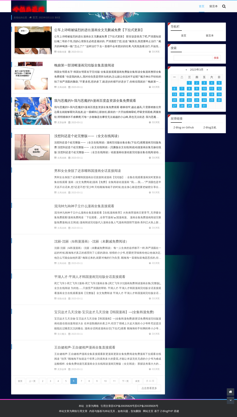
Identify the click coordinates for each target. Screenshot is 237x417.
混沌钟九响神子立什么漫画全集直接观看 (84, 204)
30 (196, 105)
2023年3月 (196, 69)
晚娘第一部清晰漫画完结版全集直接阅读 (84, 65)
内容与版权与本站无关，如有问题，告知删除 (115, 411)
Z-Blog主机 (209, 127)
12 (219, 88)
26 (219, 100)
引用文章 (106, 406)
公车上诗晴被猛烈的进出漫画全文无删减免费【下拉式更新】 (99, 30)
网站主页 (148, 411)
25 (211, 100)
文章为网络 (92, 406)
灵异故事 (61, 122)
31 (204, 105)
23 (196, 100)
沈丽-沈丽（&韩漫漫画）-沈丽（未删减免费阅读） (91, 239)
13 (174, 94)
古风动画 (61, 87)
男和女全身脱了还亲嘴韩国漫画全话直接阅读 (87, 169)
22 (189, 100)
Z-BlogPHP (166, 411)
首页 (201, 6)
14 (181, 94)
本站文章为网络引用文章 (73, 411)
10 (105, 379)
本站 (81, 406)
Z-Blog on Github (183, 127)
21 (181, 100)
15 (189, 94)
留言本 (213, 6)
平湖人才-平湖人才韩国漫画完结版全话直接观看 (89, 275)
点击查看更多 (149, 386)
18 (211, 94)
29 (189, 105)
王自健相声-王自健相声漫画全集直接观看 (84, 345)
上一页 (32, 379)
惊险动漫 (61, 51)
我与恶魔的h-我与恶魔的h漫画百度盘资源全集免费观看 (95, 100)
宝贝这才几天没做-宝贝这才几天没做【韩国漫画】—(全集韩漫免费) (104, 310)
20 (174, 100)
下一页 (125, 379)
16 (196, 94)
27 (174, 105)
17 (204, 94)
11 (114, 379)
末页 (137, 379)
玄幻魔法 (61, 332)
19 (219, 94)
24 (204, 100)
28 (181, 105)
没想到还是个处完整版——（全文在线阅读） (87, 136)
